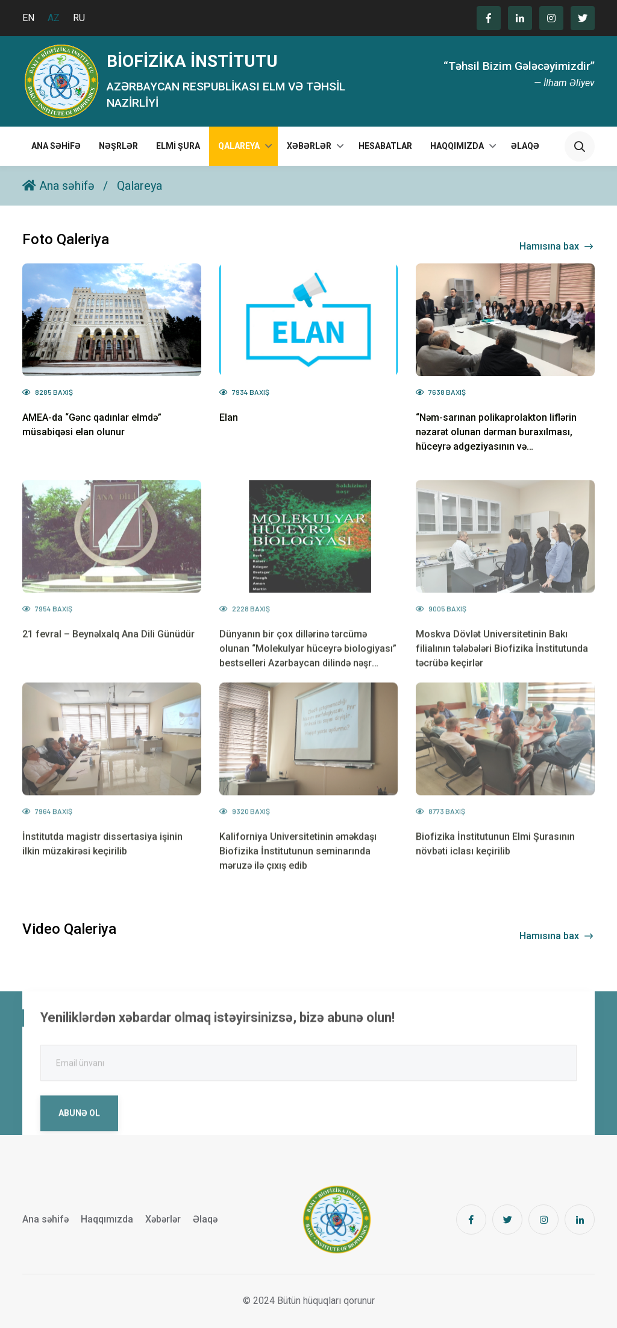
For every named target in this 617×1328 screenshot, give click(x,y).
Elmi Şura (178, 146)
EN (28, 18)
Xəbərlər (309, 146)
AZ (54, 18)
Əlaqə (525, 146)
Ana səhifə (56, 146)
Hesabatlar (385, 146)
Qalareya (239, 146)
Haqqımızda (457, 146)
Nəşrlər (118, 146)
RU (79, 18)
